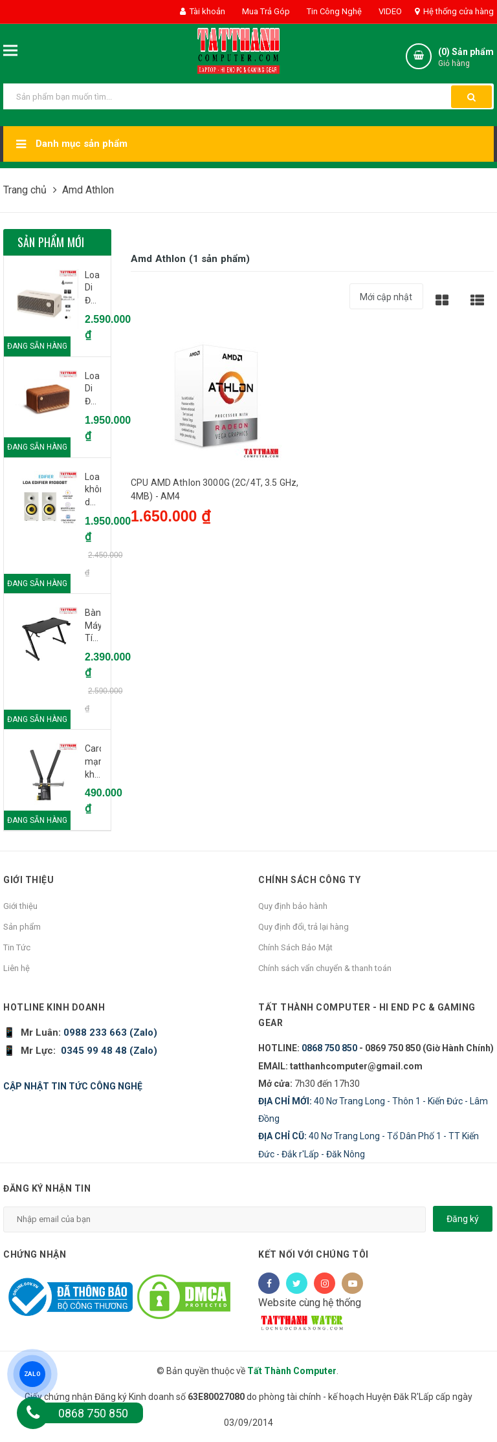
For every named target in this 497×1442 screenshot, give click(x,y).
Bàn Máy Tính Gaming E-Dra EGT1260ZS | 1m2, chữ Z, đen (93, 626)
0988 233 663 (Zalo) (109, 1032)
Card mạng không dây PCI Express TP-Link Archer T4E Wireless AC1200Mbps (93, 762)
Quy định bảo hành (292, 906)
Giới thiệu (20, 906)
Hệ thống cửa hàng (454, 11)
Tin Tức (16, 947)
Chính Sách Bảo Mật (295, 947)
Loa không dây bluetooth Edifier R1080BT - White (93, 490)
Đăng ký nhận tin (47, 1188)
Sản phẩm (22, 927)
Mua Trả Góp (265, 11)
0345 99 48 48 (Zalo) (109, 1050)
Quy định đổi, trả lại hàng (303, 927)
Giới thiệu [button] (28, 880)
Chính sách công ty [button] (309, 880)
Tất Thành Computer (292, 1371)
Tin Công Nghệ (333, 11)
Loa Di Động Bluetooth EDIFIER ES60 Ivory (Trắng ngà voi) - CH (93, 288)
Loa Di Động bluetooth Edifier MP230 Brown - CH (93, 389)
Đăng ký (463, 1219)
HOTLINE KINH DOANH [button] (54, 1007)
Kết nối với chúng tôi (313, 1254)
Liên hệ (16, 968)
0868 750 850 (329, 1048)
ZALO (32, 1374)
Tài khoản (202, 11)
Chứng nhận (34, 1254)
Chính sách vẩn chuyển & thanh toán (325, 968)
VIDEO (389, 11)
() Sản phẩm (466, 58)
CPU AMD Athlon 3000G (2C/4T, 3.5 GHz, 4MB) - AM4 (214, 489)
